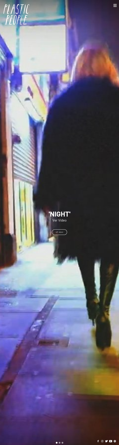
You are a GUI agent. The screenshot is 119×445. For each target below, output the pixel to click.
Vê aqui (59, 232)
